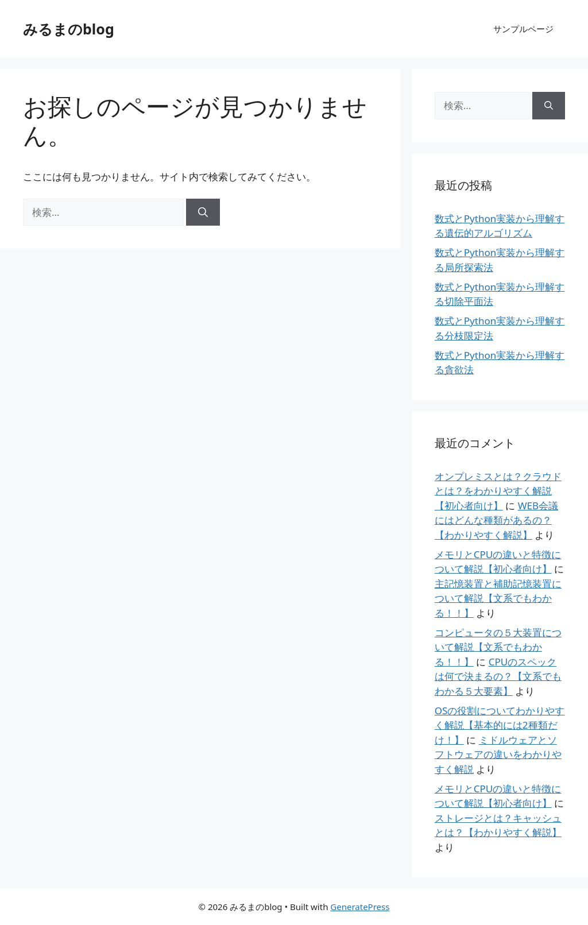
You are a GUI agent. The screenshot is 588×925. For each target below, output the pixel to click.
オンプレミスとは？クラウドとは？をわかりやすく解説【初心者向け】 (498, 491)
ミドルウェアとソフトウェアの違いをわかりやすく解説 (498, 754)
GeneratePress (359, 906)
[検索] (203, 212)
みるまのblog (68, 28)
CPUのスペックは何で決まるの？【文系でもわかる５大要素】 (498, 676)
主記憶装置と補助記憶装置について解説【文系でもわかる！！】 (498, 598)
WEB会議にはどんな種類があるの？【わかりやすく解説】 (496, 520)
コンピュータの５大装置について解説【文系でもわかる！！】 (498, 647)
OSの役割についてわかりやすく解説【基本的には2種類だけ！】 (500, 725)
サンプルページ (523, 28)
